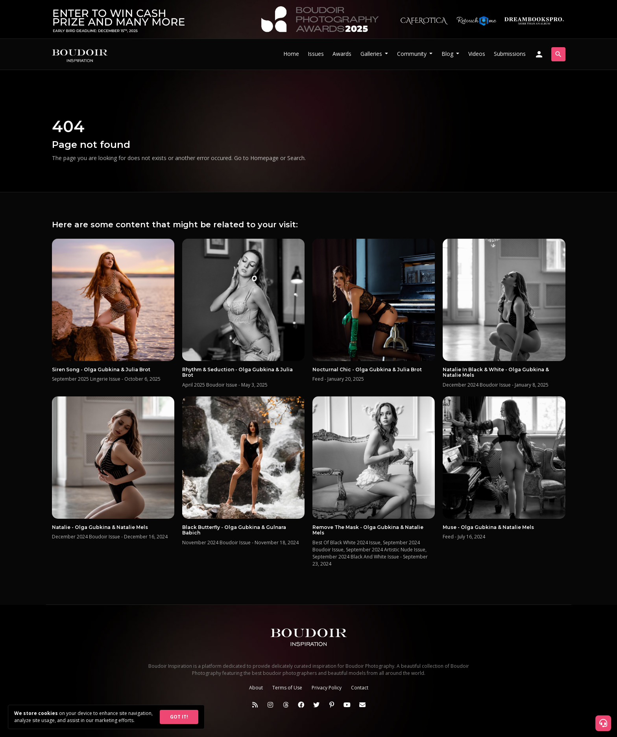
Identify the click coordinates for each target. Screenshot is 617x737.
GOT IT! (179, 716)
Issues (316, 53)
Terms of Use (287, 687)
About (256, 687)
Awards (342, 53)
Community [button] (412, 53)
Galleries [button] (372, 53)
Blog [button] (448, 53)
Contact (359, 687)
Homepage (264, 158)
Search (296, 158)
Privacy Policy (327, 687)
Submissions (510, 53)
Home (291, 53)
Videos (476, 53)
